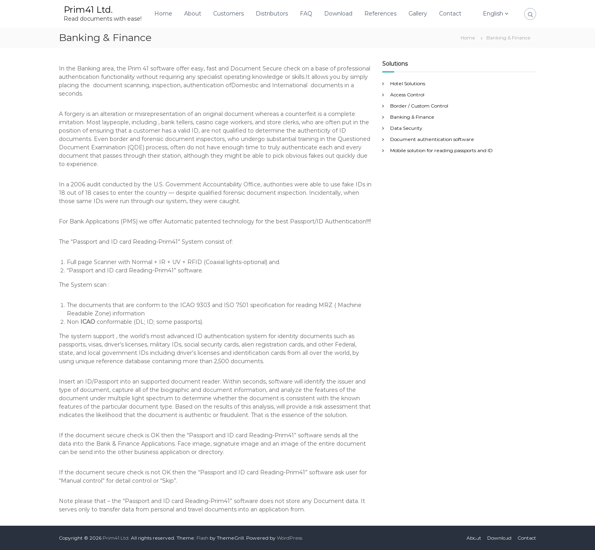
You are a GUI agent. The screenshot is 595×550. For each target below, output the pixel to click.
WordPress (289, 538)
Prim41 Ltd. (88, 9)
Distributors (272, 13)
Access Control (407, 95)
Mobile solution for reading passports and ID (441, 150)
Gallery (417, 13)
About (192, 13)
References (380, 13)
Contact (450, 13)
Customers (228, 13)
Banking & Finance (412, 117)
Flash (202, 538)
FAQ (306, 13)
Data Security (406, 128)
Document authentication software (432, 139)
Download (338, 13)
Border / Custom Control (419, 106)
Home (163, 13)
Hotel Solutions (407, 83)
